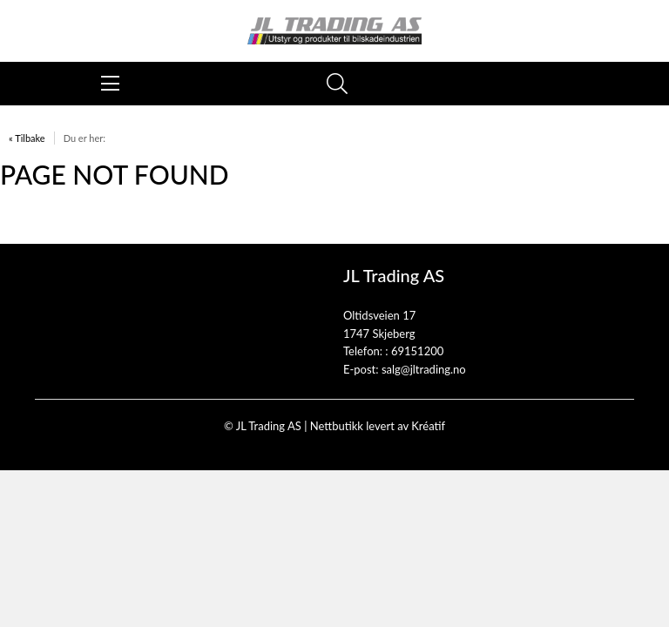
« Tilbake (27, 138)
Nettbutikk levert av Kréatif (377, 426)
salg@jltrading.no (424, 369)
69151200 (417, 351)
